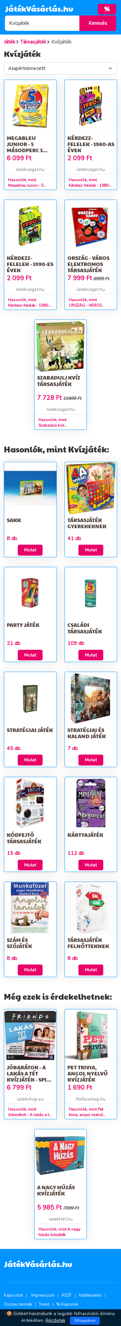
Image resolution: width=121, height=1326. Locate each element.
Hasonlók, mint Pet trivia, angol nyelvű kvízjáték (86, 1115)
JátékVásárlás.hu (39, 8)
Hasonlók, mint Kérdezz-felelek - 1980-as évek (89, 185)
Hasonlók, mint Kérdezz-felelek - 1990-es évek (28, 305)
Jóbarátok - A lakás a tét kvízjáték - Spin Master (29, 1077)
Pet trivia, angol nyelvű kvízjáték (87, 1073)
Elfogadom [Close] (85, 1320)
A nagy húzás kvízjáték (56, 1190)
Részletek (55, 1320)
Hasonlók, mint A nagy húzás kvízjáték (59, 1232)
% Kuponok (67, 1304)
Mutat (30, 550)
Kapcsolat (13, 1295)
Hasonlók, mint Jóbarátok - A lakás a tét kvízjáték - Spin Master (30, 1115)
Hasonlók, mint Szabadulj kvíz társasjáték (52, 425)
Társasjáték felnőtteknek (88, 943)
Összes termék (18, 1304)
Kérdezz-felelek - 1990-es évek (30, 264)
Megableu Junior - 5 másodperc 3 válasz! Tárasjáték (25, 150)
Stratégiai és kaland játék (86, 733)
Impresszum (43, 1295)
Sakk (14, 520)
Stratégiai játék (30, 730)
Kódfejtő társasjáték (24, 838)
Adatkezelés (90, 1295)
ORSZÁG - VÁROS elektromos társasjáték (88, 264)
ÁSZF (66, 1295)
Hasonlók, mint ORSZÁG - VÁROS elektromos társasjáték (89, 305)
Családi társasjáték (84, 628)
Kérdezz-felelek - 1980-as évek (90, 144)
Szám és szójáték (19, 943)
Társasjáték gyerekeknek (86, 523)
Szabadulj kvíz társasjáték (58, 380)
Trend (44, 1304)
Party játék (23, 624)
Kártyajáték (85, 834)
